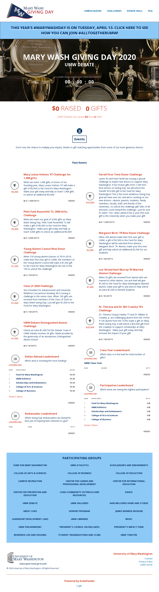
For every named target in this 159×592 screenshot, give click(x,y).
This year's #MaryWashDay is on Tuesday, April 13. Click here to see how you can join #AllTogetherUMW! (79, 30)
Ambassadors (93, 10)
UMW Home (146, 564)
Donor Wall (135, 10)
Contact (148, 558)
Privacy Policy (145, 561)
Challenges (114, 10)
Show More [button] (15, 396)
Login (79, 585)
